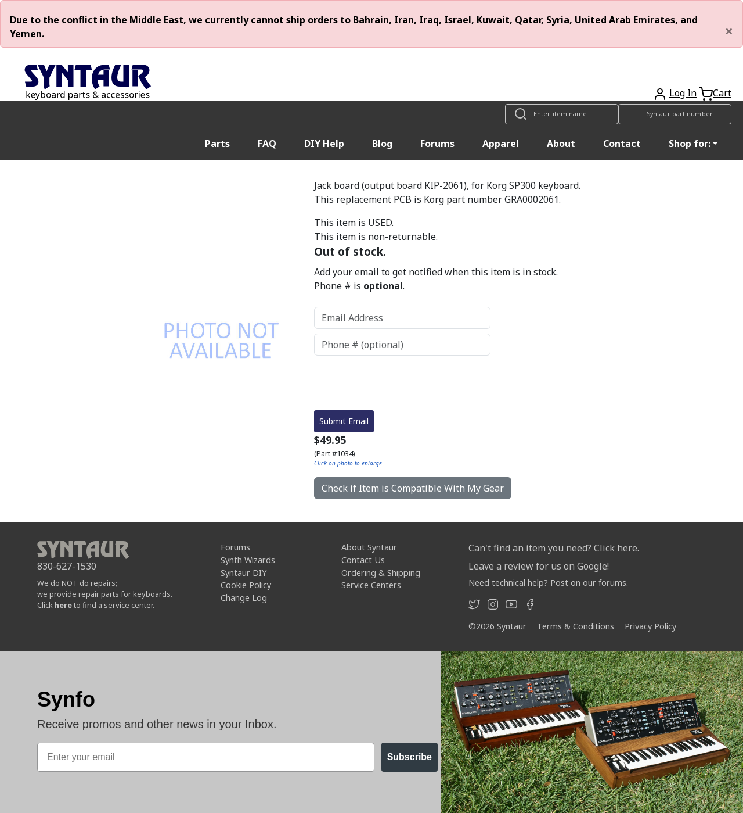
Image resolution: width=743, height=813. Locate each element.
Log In (683, 93)
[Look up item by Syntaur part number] (674, 114)
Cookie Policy (246, 584)
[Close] (729, 31)
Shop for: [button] (689, 143)
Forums (437, 143)
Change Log (244, 597)
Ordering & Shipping (380, 572)
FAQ (267, 143)
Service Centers (371, 584)
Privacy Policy (650, 626)
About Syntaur (369, 547)
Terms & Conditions (575, 626)
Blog (382, 143)
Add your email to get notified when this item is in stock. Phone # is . (436, 279)
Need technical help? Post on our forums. (548, 582)
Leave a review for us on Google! (538, 566)
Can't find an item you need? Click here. (553, 548)
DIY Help (324, 143)
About (561, 143)
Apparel (500, 143)
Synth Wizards (248, 559)
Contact (622, 143)
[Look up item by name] (561, 114)
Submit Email (344, 421)
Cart (722, 93)
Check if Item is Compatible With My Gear (413, 488)
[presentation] (402, 383)
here (63, 605)
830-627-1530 (66, 566)
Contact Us (363, 559)
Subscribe (409, 757)
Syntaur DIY (243, 572)
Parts (217, 143)
